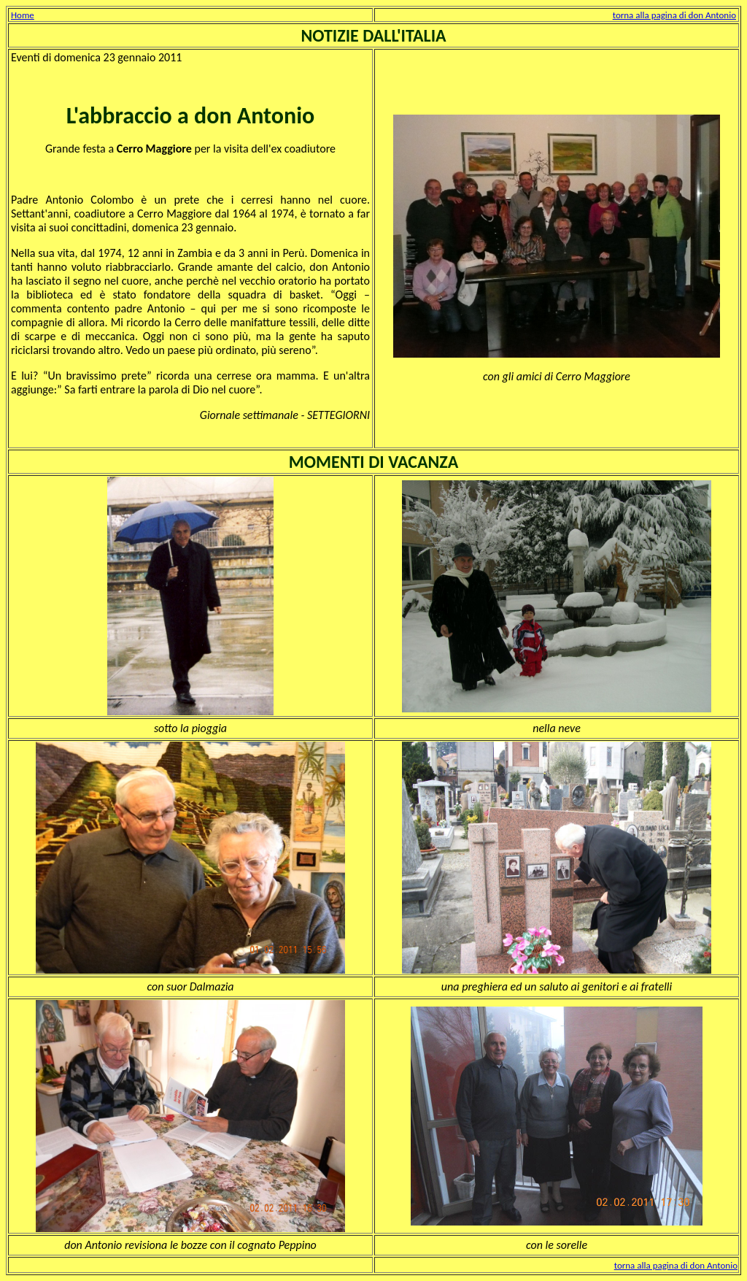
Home (22, 14)
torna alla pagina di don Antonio (674, 14)
